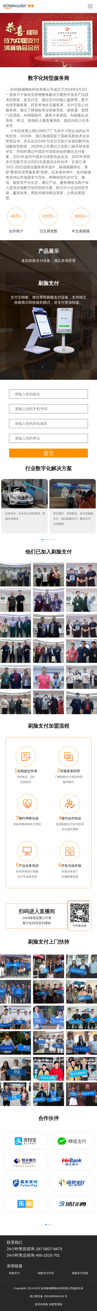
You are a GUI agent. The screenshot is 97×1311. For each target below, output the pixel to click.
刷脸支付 (14, 1273)
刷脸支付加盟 (80, 1273)
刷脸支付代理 (46, 1273)
